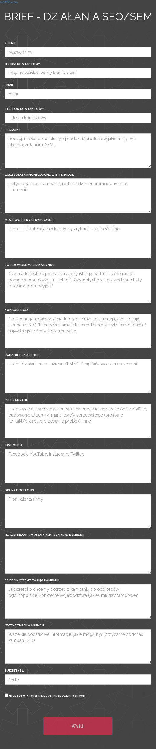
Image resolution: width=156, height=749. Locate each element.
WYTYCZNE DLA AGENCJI (24, 625)
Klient (10, 43)
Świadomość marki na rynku (30, 265)
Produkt (13, 129)
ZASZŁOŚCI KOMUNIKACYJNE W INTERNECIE (39, 174)
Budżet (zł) (15, 670)
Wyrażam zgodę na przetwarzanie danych (45, 695)
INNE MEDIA (14, 445)
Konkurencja (16, 310)
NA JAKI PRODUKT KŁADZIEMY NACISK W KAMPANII (44, 535)
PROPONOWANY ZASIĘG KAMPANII (32, 580)
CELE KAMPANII (16, 400)
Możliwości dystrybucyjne (29, 219)
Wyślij (78, 726)
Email (9, 85)
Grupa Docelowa (20, 490)
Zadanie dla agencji (22, 355)
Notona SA (9, 2)
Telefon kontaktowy (24, 108)
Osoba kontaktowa (23, 64)
